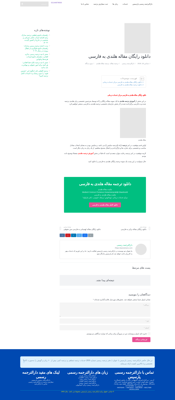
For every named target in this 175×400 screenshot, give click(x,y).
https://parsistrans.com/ (123, 248)
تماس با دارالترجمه (40, 384)
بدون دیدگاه (89, 63)
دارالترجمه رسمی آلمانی (87, 381)
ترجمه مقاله (114, 63)
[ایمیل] (105, 327)
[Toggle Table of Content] (140, 79)
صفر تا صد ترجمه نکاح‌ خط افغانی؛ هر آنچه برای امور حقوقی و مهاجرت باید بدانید (34, 64)
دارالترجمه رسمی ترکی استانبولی (87, 385)
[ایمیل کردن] (90, 235)
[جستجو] (34, 5)
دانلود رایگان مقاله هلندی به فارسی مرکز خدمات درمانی (122, 82)
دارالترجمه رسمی (128, 63)
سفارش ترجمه (48, 382)
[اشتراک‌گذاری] (85, 235)
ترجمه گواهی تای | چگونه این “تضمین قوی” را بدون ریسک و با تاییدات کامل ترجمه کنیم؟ (34, 73)
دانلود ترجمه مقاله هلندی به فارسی (129, 85)
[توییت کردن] (79, 235)
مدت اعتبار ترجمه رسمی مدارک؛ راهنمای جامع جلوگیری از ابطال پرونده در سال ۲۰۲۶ (36, 48)
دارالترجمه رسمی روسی (87, 383)
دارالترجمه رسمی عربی (87, 376)
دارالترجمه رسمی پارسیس (41, 380)
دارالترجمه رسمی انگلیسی (87, 377)
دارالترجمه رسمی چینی (87, 379)
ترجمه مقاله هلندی (102, 63)
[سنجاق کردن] (68, 235)
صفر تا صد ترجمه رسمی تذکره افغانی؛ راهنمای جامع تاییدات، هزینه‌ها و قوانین (36, 56)
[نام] (105, 321)
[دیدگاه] (105, 310)
